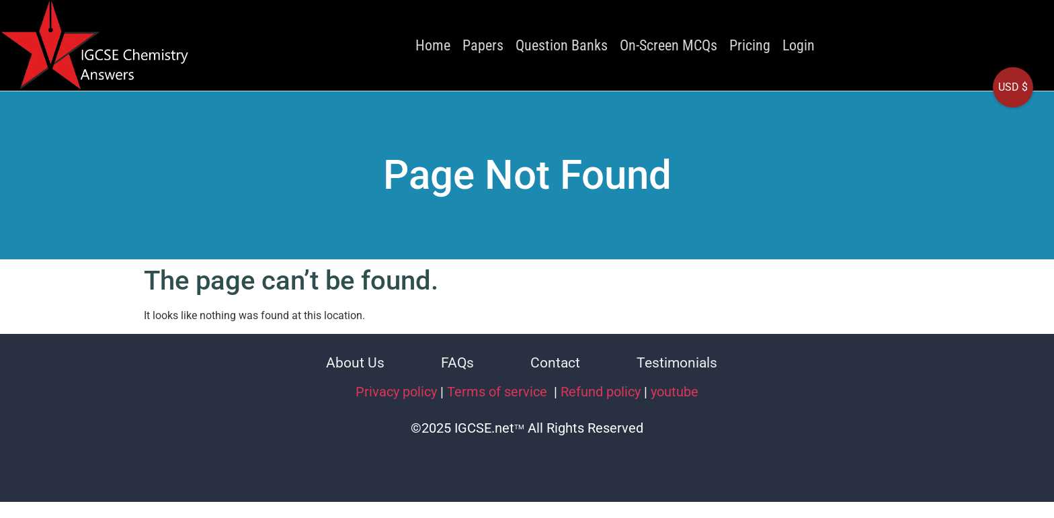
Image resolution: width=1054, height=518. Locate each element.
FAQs (457, 363)
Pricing (749, 45)
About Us (355, 363)
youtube (674, 392)
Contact (555, 363)
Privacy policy (396, 392)
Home (432, 45)
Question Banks (562, 45)
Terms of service (499, 392)
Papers (482, 45)
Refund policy (601, 392)
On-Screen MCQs (668, 45)
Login (798, 45)
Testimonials (677, 363)
